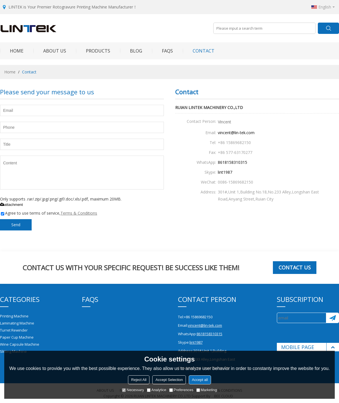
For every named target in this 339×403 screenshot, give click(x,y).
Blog (131, 51)
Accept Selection (169, 380)
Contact (198, 51)
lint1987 (225, 172)
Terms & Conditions (78, 213)
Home (11, 51)
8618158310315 (232, 162)
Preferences (181, 390)
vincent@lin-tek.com (236, 132)
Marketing (206, 390)
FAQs (162, 51)
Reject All (138, 380)
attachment (11, 204)
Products (93, 51)
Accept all (200, 380)
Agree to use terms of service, (49, 213)
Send (15, 224)
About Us (49, 51)
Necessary (133, 390)
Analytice (156, 390)
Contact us (295, 267)
